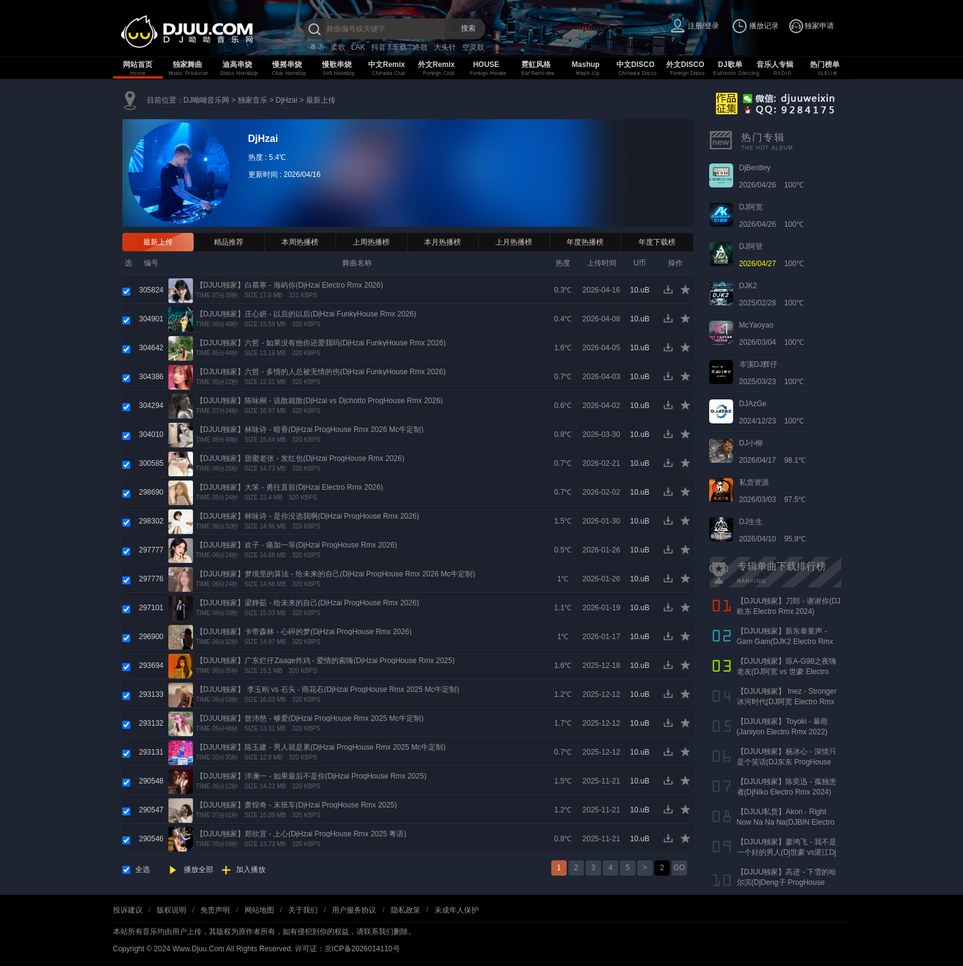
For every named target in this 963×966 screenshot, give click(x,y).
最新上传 (321, 100)
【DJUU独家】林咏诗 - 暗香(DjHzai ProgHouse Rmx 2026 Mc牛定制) (310, 429)
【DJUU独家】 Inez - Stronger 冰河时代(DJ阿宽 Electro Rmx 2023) (787, 702)
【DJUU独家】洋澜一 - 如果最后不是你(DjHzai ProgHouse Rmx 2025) (311, 776)
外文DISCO (685, 64)
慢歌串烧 (337, 64)
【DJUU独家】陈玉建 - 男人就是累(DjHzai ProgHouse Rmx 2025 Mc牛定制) (321, 747)
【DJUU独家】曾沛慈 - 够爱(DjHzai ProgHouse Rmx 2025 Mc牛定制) (310, 718)
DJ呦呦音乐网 (207, 100)
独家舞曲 (187, 64)
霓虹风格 (536, 64)
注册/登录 (703, 26)
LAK (359, 47)
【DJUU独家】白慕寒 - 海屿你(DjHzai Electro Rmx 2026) (289, 285)
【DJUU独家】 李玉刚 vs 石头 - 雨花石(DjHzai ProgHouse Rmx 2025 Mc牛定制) (328, 689)
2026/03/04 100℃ (771, 334)
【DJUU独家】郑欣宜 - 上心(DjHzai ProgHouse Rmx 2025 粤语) (301, 834)
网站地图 (259, 910)
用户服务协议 (354, 910)
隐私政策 (405, 910)
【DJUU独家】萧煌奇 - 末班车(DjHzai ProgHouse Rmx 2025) (296, 805)
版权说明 (171, 910)
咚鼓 (420, 47)
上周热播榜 (371, 242)
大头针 (445, 47)
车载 (399, 47)
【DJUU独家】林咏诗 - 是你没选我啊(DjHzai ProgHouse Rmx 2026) (307, 516)
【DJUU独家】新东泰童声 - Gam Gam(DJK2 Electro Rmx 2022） (785, 641)
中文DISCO (635, 64)
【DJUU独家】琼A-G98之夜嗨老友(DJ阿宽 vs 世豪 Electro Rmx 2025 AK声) (787, 671)
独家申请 (819, 26)
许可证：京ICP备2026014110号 (347, 948)
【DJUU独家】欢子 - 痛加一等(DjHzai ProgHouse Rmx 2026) (296, 545)
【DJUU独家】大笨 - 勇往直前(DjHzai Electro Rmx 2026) (289, 487)
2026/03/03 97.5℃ (772, 491)
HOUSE (486, 64)
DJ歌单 (730, 64)
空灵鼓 (473, 47)
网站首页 (137, 64)
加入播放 (250, 869)
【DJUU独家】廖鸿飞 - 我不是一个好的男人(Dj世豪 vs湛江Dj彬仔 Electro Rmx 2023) (787, 852)
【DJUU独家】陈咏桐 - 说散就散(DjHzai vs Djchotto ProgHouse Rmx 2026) (319, 400)
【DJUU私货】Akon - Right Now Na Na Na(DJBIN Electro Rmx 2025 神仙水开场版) (786, 822)
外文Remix (436, 64)
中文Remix (386, 64)
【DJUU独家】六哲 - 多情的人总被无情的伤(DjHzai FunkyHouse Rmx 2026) (321, 371)
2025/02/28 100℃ (771, 294)
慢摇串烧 (287, 64)
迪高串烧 (237, 64)
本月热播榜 (442, 242)
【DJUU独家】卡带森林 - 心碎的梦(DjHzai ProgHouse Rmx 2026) (304, 631)
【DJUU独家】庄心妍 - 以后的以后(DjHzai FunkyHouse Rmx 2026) (306, 314)
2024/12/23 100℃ (771, 412)
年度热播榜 (585, 242)
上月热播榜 (513, 242)
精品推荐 (228, 242)
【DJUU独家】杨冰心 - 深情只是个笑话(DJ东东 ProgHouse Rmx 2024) (787, 762)
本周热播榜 (299, 242)
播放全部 (198, 869)
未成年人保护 (456, 910)
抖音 (378, 47)
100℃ (771, 255)
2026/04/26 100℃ (771, 176)
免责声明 (215, 910)
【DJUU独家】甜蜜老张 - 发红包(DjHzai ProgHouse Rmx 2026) (300, 458)
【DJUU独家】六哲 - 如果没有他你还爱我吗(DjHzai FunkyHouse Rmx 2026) (321, 343)
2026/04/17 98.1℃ (772, 452)
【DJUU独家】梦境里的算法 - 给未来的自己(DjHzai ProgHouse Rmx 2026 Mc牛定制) (336, 574)
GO (679, 867)
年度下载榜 (657, 242)
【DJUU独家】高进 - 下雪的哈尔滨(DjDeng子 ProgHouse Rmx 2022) (787, 882)
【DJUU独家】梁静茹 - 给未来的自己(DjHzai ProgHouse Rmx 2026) (307, 603)
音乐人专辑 (775, 64)
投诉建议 (128, 910)
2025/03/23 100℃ (771, 373)
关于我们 (303, 910)
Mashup (585, 64)
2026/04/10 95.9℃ (772, 530)
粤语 (317, 47)
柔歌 (338, 47)
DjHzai (286, 100)
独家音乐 (252, 100)
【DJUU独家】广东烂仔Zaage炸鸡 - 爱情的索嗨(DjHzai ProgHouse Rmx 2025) (325, 660)
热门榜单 (824, 64)
